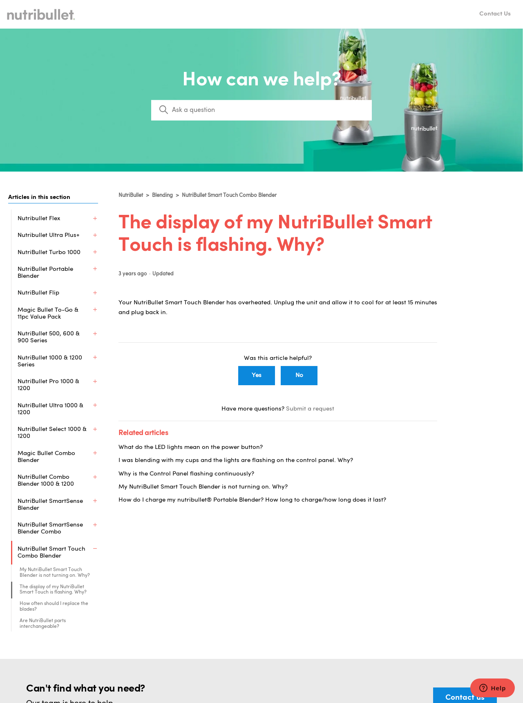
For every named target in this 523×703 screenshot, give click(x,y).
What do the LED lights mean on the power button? (190, 447)
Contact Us (495, 14)
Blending (162, 195)
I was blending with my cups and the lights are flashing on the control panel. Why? (235, 461)
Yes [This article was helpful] (257, 376)
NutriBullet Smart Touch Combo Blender (229, 195)
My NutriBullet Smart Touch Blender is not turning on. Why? (55, 589)
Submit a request (310, 409)
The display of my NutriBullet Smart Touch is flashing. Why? (53, 606)
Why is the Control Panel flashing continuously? (186, 474)
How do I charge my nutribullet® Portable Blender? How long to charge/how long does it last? (252, 500)
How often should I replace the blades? (54, 623)
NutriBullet (130, 195)
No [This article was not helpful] (299, 376)
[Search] (261, 110)
